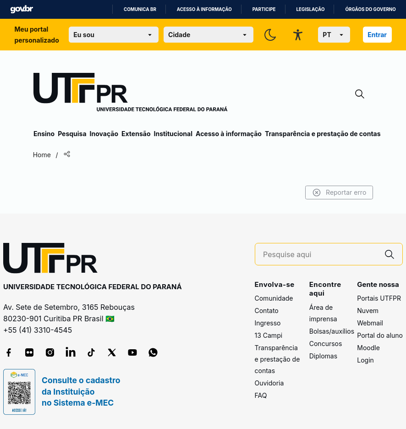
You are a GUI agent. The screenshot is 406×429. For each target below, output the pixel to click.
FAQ (261, 395)
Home (42, 155)
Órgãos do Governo (370, 9)
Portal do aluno (380, 335)
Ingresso (268, 323)
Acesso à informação (204, 9)
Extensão (135, 134)
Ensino (44, 134)
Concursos (325, 343)
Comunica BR (140, 9)
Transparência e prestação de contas (323, 134)
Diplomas (323, 356)
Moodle (368, 348)
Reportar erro (338, 192)
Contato (267, 310)
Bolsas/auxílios (331, 331)
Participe (264, 9)
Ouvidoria (269, 383)
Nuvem (368, 310)
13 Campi (269, 335)
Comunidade (274, 298)
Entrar (377, 34)
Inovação (104, 134)
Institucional (173, 134)
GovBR (21, 9)
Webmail (370, 323)
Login (365, 360)
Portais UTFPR (379, 298)
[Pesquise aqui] (320, 254)
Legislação (310, 9)
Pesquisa (72, 134)
